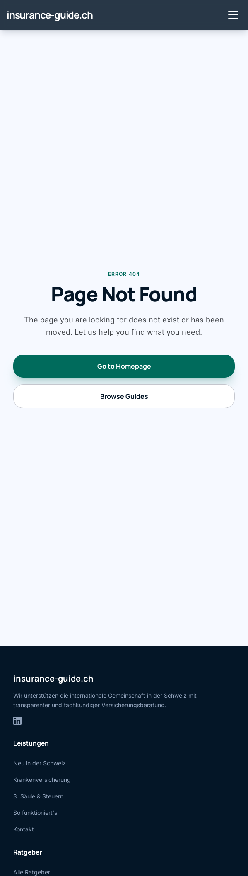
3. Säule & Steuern (38, 796)
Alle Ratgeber (31, 872)
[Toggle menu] (233, 15)
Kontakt (23, 829)
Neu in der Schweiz (39, 763)
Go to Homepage (124, 366)
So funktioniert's (35, 812)
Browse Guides (124, 396)
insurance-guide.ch (49, 14)
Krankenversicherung (42, 779)
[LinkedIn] (17, 721)
